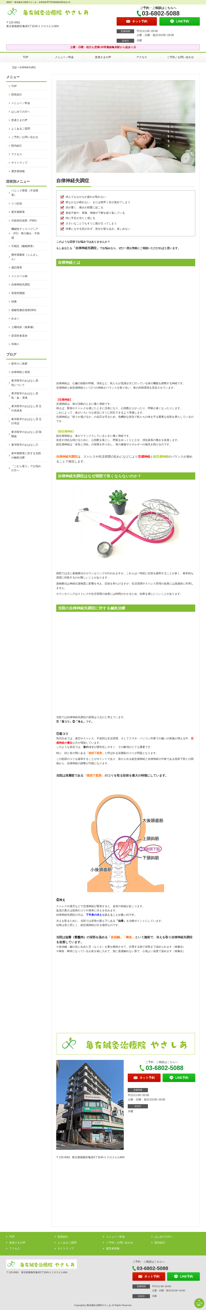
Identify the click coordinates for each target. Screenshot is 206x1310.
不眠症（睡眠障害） (23, 246)
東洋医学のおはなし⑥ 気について (26, 382)
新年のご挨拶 (19, 363)
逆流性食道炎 (19, 335)
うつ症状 (16, 203)
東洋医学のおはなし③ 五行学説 (26, 421)
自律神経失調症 (20, 284)
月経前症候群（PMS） (25, 220)
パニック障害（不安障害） (24, 192)
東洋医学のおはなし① (24, 444)
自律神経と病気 (20, 372)
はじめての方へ (20, 111)
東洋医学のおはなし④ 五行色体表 (26, 408)
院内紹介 (16, 145)
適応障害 (16, 267)
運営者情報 (18, 171)
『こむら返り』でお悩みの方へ (26, 468)
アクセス (141, 57)
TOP (25, 57)
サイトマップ (19, 162)
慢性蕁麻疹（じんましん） (24, 257)
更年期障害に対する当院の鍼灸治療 (26, 455)
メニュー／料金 (64, 57)
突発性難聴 (18, 293)
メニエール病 (19, 276)
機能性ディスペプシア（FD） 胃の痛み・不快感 (25, 233)
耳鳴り (15, 344)
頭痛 (14, 301)
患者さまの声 (103, 57)
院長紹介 (16, 94)
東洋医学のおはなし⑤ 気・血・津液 (24, 395)
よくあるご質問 (20, 128)
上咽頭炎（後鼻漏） (23, 327)
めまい (15, 318)
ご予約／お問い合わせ (180, 57)
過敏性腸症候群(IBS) (23, 310)
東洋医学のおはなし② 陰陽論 (26, 434)
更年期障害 (18, 212)
